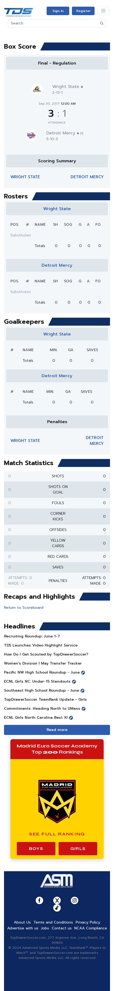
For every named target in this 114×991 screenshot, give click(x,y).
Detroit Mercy (64, 133)
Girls (77, 848)
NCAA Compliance (90, 928)
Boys (36, 848)
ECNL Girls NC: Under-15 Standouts (37, 681)
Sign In (58, 10)
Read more (57, 730)
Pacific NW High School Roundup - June (42, 672)
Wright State (67, 86)
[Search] (53, 23)
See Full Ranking (57, 833)
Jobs (45, 928)
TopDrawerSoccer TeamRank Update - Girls (45, 699)
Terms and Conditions (53, 922)
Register (83, 10)
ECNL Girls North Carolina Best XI (36, 717)
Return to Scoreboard (23, 607)
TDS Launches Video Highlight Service (41, 645)
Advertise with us (22, 928)
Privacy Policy (88, 922)
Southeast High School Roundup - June (41, 690)
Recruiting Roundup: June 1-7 (32, 636)
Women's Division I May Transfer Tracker (43, 663)
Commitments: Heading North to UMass (42, 708)
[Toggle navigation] (103, 11)
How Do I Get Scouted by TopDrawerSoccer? (46, 654)
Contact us (62, 928)
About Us (22, 922)
